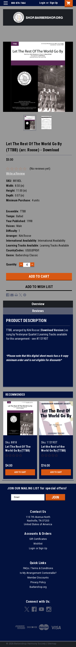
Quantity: (11, 264)
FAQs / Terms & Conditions (38, 568)
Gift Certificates (38, 539)
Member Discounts (38, 577)
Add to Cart (20, 472)
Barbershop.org (38, 587)
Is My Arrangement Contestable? (38, 573)
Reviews (38, 311)
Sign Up (54, 2)
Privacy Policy (38, 582)
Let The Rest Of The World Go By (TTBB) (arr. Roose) (18, 450)
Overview (38, 304)
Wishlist (38, 543)
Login (42, 2)
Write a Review (15, 173)
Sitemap (51, 643)
